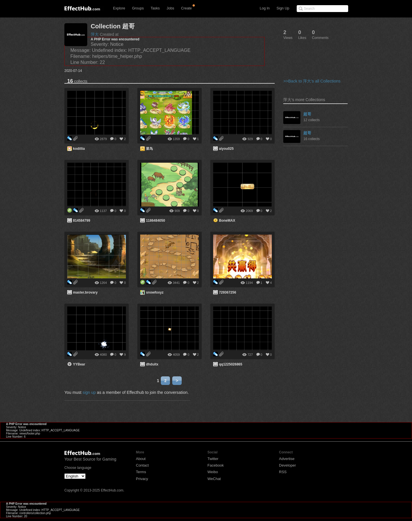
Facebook (215, 465)
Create (186, 8)
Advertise (286, 459)
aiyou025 (226, 149)
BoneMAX (227, 221)
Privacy (142, 479)
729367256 (227, 292)
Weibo (212, 472)
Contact (142, 465)
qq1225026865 (230, 364)
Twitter (212, 459)
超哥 (307, 114)
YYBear (79, 364)
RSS (283, 472)
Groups (138, 8)
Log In (265, 8)
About (141, 459)
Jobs (170, 8)
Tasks (155, 8)
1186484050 (155, 221)
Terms (141, 472)
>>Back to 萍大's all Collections (311, 81)
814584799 (81, 221)
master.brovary (85, 292)
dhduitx (152, 364)
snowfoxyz (154, 292)
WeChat (214, 479)
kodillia (79, 149)
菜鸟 (149, 149)
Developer (287, 465)
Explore (119, 8)
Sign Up (283, 8)
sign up (89, 392)
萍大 (95, 34)
